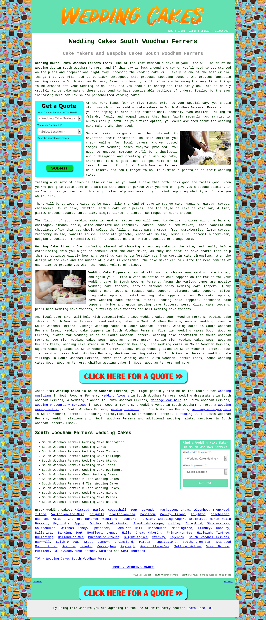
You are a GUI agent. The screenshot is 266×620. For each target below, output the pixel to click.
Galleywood (62, 551)
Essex (39, 509)
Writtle (68, 546)
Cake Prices (107, 497)
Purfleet (42, 551)
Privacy (228, 581)
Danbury (222, 528)
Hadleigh (204, 532)
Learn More (196, 608)
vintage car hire (166, 400)
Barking (64, 532)
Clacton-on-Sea (122, 514)
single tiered (111, 213)
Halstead (81, 509)
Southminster (117, 523)
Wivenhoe (201, 509)
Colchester (220, 514)
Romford (105, 551)
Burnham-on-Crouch (103, 537)
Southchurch (45, 528)
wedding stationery (69, 418)
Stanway (158, 537)
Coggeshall (117, 509)
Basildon (147, 514)
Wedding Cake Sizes (52, 246)
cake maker (136, 251)
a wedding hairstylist (104, 414)
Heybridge (61, 523)
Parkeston (168, 509)
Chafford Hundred (83, 519)
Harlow (98, 509)
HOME (170, 31)
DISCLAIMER (222, 31)
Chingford (194, 523)
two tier (60, 340)
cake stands (88, 344)
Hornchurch (157, 528)
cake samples (96, 187)
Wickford (109, 519)
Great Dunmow (96, 542)
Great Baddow (217, 546)
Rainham (41, 519)
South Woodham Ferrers (209, 537)
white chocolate (151, 239)
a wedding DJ (187, 414)
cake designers (117, 133)
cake (219, 191)
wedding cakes (47, 81)
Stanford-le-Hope (148, 523)
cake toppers (91, 330)
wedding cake (148, 72)
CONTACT (206, 31)
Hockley (174, 523)
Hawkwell (42, 542)
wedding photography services (61, 405)
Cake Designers (109, 470)
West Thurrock (133, 551)
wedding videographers (211, 409)
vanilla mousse (82, 234)
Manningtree (182, 528)
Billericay (44, 532)
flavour (49, 220)
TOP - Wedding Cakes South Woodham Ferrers (72, 558)
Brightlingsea (136, 537)
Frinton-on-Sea (179, 532)
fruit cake (67, 208)
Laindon (86, 546)
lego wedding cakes (165, 344)
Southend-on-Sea (196, 542)
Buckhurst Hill (128, 528)
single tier (165, 340)
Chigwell (97, 514)
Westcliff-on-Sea (154, 546)
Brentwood (221, 509)
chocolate (43, 229)
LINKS (181, 31)
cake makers (73, 90)
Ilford (40, 514)
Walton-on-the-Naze (67, 514)
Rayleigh (127, 546)
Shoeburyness (218, 523)
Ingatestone (166, 542)
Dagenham (177, 537)
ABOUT (192, 31)
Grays (185, 509)
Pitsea (144, 542)
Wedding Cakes (58, 509)
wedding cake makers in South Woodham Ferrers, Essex (169, 107)
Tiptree (222, 532)
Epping (80, 523)
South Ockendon (143, 509)
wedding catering (125, 409)
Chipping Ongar (171, 519)
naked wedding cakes (115, 321)
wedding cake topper (211, 272)
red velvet (183, 225)
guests (109, 260)
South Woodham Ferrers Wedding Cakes (83, 432)
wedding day (45, 67)
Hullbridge (44, 537)
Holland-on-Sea (71, 537)
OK (211, 608)
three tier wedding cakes (125, 358)
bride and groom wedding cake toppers (141, 304)
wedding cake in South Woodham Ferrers (123, 281)
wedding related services (190, 418)
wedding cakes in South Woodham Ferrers (91, 391)
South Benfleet (88, 532)
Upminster (100, 528)
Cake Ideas (106, 465)
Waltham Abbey (74, 528)
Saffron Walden (187, 546)
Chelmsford (124, 542)
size (190, 246)
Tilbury (204, 528)
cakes (79, 182)
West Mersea (85, 551)
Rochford (129, 519)
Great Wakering (149, 532)
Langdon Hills (119, 532)
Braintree (197, 519)
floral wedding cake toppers (171, 300)
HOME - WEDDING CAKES (133, 567)
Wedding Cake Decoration (103, 442)
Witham (95, 523)
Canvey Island (173, 514)
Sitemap (37, 581)
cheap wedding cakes (154, 349)
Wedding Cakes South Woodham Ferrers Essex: (74, 63)
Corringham (106, 546)
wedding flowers (115, 395)
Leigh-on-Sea (67, 542)
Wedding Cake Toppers (107, 272)
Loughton (198, 514)
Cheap (86, 474)
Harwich (147, 519)
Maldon (57, 519)
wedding (138, 353)
